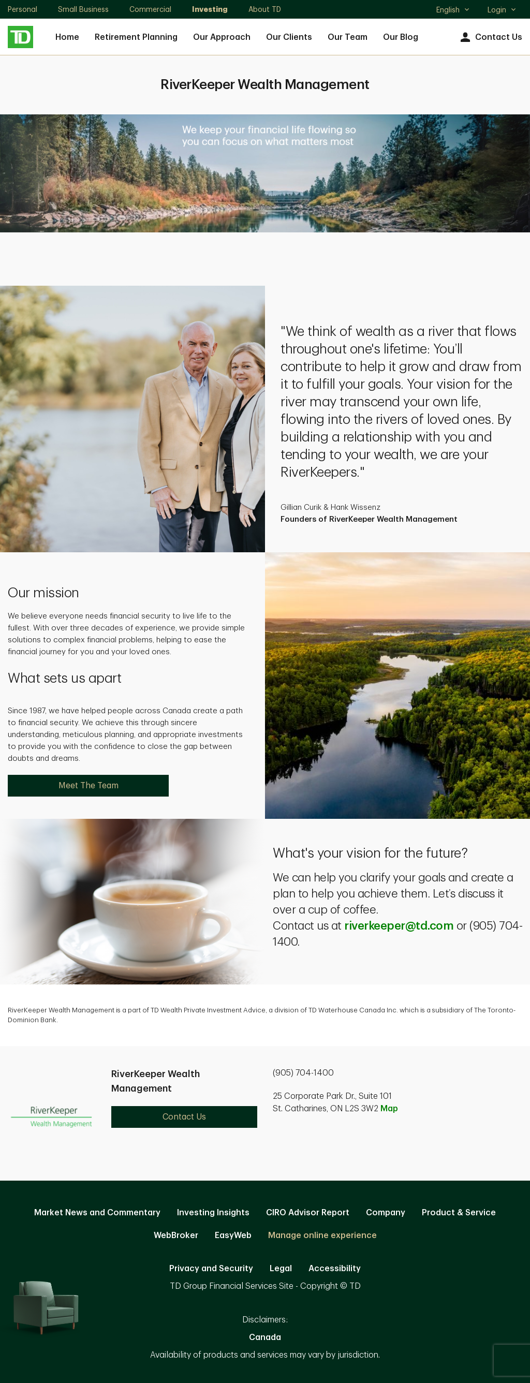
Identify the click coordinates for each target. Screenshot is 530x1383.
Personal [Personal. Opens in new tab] (22, 9)
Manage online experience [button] (322, 1235)
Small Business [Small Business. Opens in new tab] (83, 9)
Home (67, 37)
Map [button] (389, 1109)
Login (502, 9)
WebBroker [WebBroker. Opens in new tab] (176, 1235)
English (453, 11)
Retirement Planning (136, 37)
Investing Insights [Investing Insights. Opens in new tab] (213, 1213)
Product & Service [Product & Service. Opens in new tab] (459, 1213)
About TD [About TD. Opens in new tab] (264, 9)
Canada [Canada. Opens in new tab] (265, 1337)
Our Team (347, 37)
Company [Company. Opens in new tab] (385, 1213)
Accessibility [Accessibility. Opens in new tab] (334, 1268)
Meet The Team (88, 786)
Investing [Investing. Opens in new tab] (210, 9)
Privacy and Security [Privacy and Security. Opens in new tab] (211, 1268)
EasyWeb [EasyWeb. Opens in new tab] (233, 1235)
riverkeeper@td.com (398, 926)
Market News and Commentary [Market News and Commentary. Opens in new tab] (97, 1213)
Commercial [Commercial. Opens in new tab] (150, 9)
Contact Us (490, 37)
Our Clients (289, 37)
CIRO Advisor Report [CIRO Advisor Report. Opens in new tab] (307, 1213)
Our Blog (400, 37)
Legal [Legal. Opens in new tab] (281, 1268)
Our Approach (222, 37)
